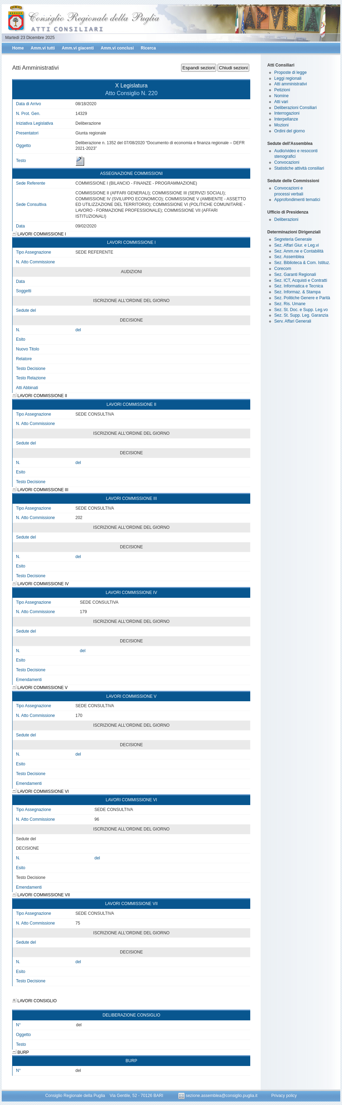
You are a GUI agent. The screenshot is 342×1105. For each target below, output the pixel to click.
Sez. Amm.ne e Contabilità (298, 251)
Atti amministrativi (290, 84)
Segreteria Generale (293, 239)
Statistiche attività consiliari (299, 168)
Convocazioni (286, 162)
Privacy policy (283, 1095)
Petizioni (282, 89)
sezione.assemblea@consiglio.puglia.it (218, 1095)
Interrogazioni (287, 113)
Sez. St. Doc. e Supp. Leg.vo (301, 309)
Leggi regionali (287, 78)
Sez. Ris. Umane (290, 303)
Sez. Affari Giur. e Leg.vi (296, 245)
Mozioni (281, 125)
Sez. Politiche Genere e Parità (302, 297)
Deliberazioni (286, 219)
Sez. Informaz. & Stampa (297, 291)
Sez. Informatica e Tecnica (298, 286)
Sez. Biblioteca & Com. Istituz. (302, 262)
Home (18, 48)
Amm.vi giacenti (78, 48)
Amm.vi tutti (43, 48)
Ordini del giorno (289, 131)
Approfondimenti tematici (297, 199)
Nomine (281, 95)
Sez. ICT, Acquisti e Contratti (300, 280)
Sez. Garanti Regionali (295, 274)
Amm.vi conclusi (117, 48)
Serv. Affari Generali (292, 321)
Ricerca (148, 48)
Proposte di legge (290, 72)
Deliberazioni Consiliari (295, 107)
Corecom (282, 268)
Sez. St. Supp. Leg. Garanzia (301, 315)
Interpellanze (286, 119)
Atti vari (281, 101)
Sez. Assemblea (289, 256)
